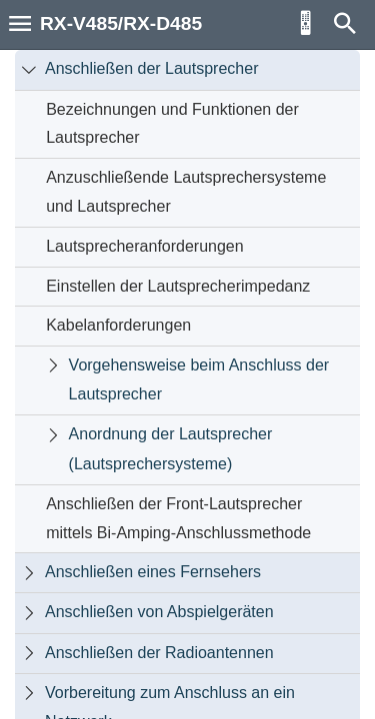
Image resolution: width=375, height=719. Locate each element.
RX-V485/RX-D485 (121, 23)
